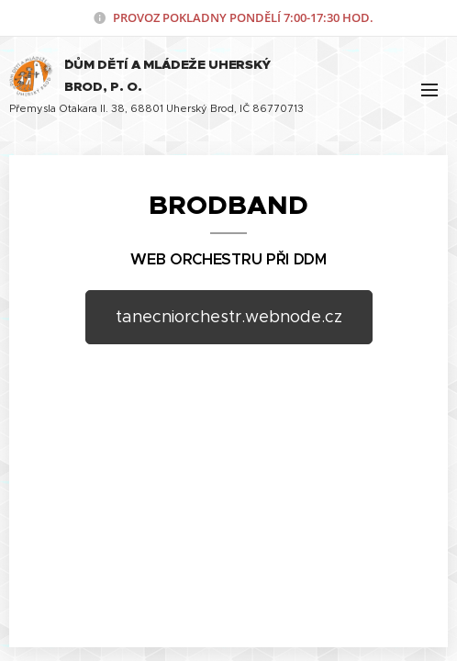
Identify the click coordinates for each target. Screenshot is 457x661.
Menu (429, 90)
